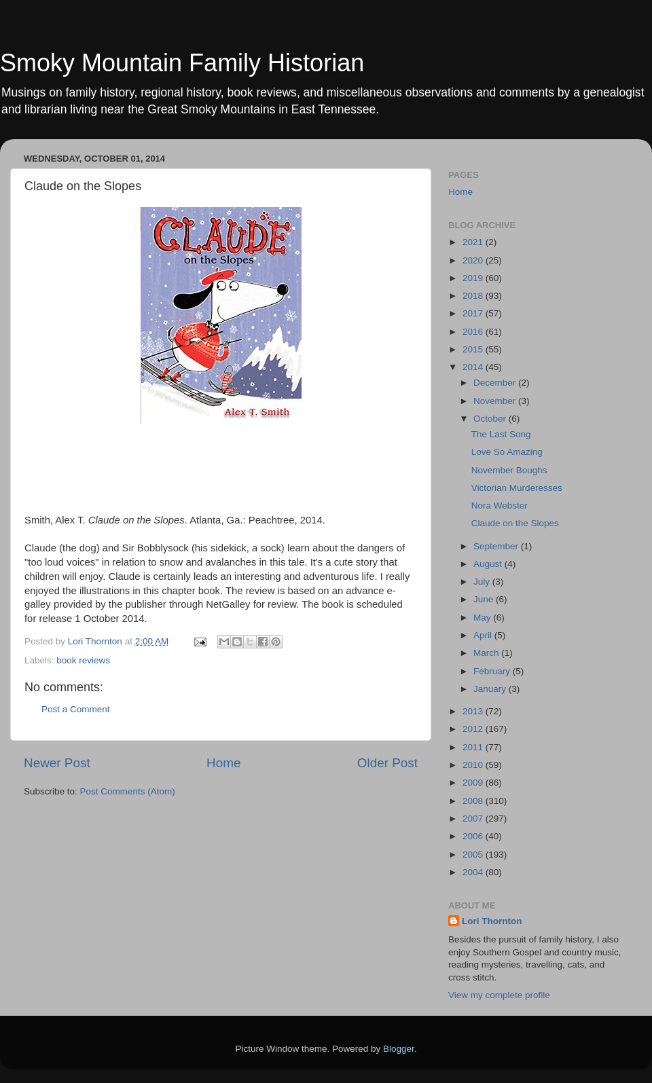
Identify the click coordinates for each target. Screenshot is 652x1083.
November (495, 401)
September (497, 546)
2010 (474, 765)
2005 (474, 854)
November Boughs (509, 470)
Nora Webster (499, 505)
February (493, 671)
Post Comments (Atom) (127, 791)
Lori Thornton (492, 921)
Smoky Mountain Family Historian (182, 63)
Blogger (398, 1049)
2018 (474, 296)
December (495, 383)
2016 (474, 332)
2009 (474, 782)
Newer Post (57, 763)
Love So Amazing (507, 452)
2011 (474, 747)
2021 (474, 242)
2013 (474, 711)
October (491, 419)
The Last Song (501, 434)
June (484, 599)
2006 (474, 836)
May (483, 617)
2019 (474, 278)
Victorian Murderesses (516, 488)
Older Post (387, 763)
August (489, 564)
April (483, 635)
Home (223, 763)
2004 (474, 872)
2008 (474, 801)
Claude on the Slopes (515, 523)
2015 (474, 349)
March (487, 653)
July (482, 581)
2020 (474, 260)
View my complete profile (499, 995)
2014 (474, 367)
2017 (474, 313)
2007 (474, 818)
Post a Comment (75, 709)
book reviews (83, 660)
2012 (474, 729)
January (491, 689)
